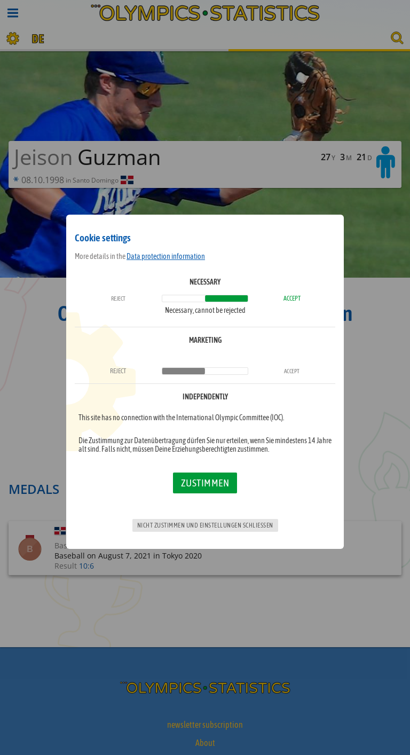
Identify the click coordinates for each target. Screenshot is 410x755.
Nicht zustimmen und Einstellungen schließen (205, 525)
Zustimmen (205, 483)
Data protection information (166, 256)
